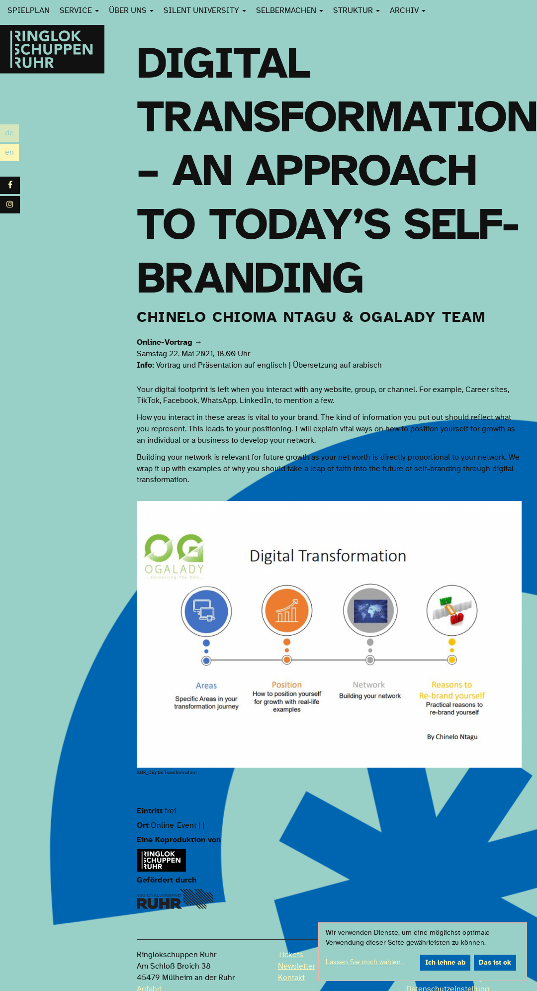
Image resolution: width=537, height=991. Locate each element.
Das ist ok (495, 962)
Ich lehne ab (445, 962)
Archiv (408, 10)
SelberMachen (289, 10)
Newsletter (296, 966)
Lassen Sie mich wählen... (365, 962)
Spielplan (28, 10)
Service (79, 10)
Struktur (356, 10)
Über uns (131, 10)
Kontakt (291, 978)
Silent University (205, 10)
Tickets (290, 955)
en (12, 152)
